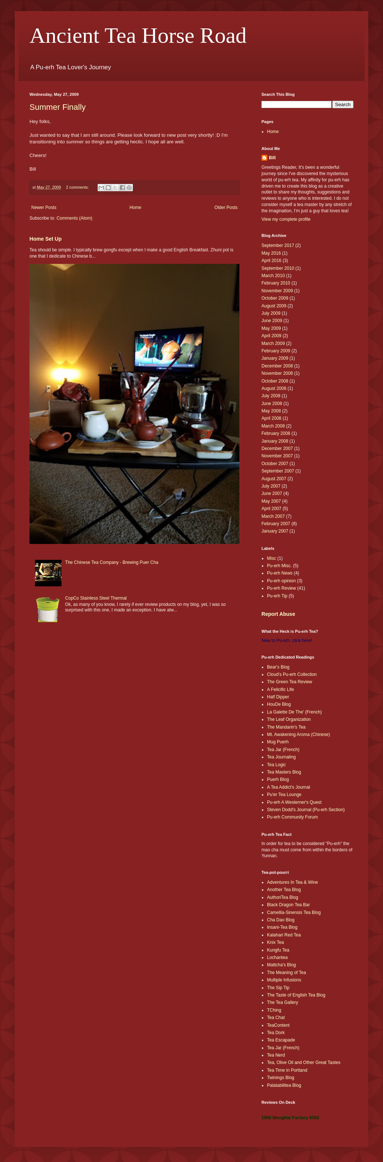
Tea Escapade (281, 1040)
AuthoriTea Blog (282, 897)
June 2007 (271, 493)
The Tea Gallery (282, 1002)
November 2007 (277, 455)
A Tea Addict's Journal (288, 787)
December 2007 (277, 448)
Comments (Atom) (74, 218)
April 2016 (271, 260)
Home (135, 207)
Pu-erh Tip (277, 596)
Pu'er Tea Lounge (284, 794)
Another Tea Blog (284, 889)
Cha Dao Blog (281, 919)
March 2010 (273, 275)
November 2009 (277, 290)
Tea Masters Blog (284, 772)
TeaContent (278, 1025)
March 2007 (273, 516)
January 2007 (274, 531)
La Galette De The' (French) (294, 712)
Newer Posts (43, 207)
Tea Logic (276, 764)
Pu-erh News (279, 573)
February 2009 (275, 350)
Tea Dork (276, 1032)
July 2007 (270, 486)
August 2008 (273, 388)
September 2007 (277, 471)
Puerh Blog (278, 779)
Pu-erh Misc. (279, 565)
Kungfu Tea (278, 950)
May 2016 (271, 253)
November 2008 (277, 373)
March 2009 (273, 343)
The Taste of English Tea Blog (296, 995)
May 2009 (271, 328)
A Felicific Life (280, 689)
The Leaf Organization (289, 719)
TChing (274, 1010)
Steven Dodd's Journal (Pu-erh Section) (306, 809)
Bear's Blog (278, 667)
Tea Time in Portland (287, 1070)
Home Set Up (45, 239)
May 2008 (271, 410)
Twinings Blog (280, 1077)
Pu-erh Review (281, 588)
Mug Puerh (278, 741)
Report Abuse (278, 614)
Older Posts (226, 207)
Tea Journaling (281, 757)
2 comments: (78, 187)
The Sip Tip (278, 987)
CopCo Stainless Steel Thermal (96, 598)
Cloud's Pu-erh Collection (292, 674)
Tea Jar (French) (283, 749)
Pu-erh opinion (281, 580)
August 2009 (273, 305)
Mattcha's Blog (281, 964)
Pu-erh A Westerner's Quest (294, 802)
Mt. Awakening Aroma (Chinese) (298, 734)
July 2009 (270, 313)
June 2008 (271, 403)
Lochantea (277, 957)
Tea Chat (276, 1017)
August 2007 (273, 478)
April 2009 (271, 335)
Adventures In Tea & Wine (292, 882)
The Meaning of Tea (286, 972)
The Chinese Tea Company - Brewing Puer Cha (111, 562)
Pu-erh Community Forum (292, 817)
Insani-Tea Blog (282, 927)
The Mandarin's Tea (286, 727)
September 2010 (277, 268)
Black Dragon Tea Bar (288, 904)
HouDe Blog (279, 704)
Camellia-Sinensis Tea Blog (294, 912)
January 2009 (274, 358)
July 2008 (270, 395)
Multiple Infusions (284, 980)
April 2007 (271, 508)
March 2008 (273, 426)
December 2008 (277, 366)
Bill (272, 157)
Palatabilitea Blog (284, 1085)
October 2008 (274, 381)
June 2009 (271, 320)
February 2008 (275, 433)
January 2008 (274, 441)
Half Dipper (278, 696)
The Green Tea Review (289, 681)
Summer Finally (57, 107)
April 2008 (271, 418)
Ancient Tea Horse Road (138, 35)
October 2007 (274, 463)
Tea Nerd (276, 1055)
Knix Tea (275, 942)
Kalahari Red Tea (284, 935)
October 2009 (274, 298)
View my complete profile (285, 219)
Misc (271, 558)
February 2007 (275, 523)
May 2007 (271, 501)
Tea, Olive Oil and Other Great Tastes (303, 1062)
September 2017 (277, 245)
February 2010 (275, 283)
